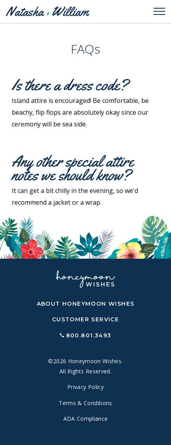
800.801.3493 (89, 335)
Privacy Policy (85, 387)
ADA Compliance (85, 418)
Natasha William (47, 12)
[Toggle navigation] (159, 12)
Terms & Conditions (85, 403)
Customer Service (85, 319)
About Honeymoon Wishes (86, 303)
